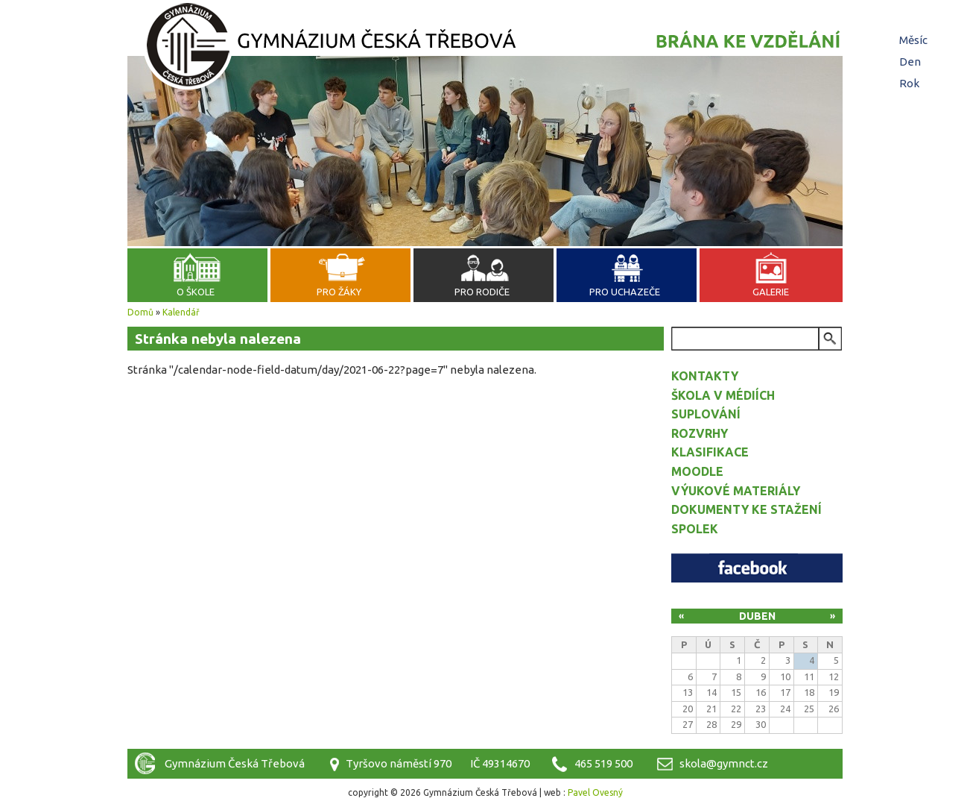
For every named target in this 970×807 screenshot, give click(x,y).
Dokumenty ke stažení (746, 509)
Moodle (697, 471)
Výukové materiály (735, 490)
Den (912, 61)
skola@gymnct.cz (723, 763)
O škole (196, 291)
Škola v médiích (723, 395)
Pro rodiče (482, 291)
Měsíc (913, 40)
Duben (757, 616)
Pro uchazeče (624, 291)
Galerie (770, 291)
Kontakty (704, 376)
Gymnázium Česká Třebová (485, 48)
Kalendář (181, 312)
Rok (909, 83)
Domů (140, 312)
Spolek (694, 529)
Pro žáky (339, 291)
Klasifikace (710, 452)
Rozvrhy (699, 433)
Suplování (706, 414)
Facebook (757, 568)
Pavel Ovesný (595, 792)
